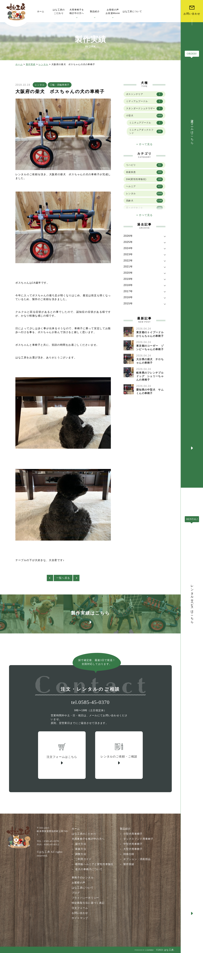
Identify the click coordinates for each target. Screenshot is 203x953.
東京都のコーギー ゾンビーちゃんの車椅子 (150, 347)
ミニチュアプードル (146, 123)
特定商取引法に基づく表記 (88, 903)
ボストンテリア (144, 94)
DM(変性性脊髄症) (144, 179)
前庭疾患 (144, 172)
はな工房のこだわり (84, 833)
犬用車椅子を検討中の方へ (88, 838)
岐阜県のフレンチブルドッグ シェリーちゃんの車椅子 (150, 376)
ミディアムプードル (144, 101)
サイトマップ (80, 918)
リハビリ (144, 165)
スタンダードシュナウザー (144, 108)
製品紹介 (125, 828)
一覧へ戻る (63, 578)
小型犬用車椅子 (133, 833)
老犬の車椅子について (89, 869)
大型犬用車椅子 (133, 849)
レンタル (43, 64)
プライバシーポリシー (85, 897)
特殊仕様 (128, 854)
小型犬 (144, 116)
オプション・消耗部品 (137, 859)
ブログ (76, 892)
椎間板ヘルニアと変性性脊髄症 (94, 864)
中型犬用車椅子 (133, 844)
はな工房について (83, 887)
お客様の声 (78, 882)
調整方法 (80, 854)
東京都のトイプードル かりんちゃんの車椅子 (151, 334)
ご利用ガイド (83, 859)
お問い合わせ (80, 913)
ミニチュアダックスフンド (146, 131)
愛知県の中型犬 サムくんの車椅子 (150, 391)
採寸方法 (80, 844)
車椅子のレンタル (83, 877)
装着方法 (80, 849)
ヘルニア (144, 186)
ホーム (19, 64)
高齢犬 (144, 201)
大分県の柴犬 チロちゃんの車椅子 (150, 361)
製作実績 (31, 64)
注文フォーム (80, 908)
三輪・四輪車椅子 (59, 84)
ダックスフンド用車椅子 (138, 838)
